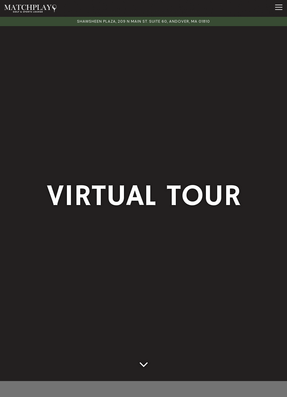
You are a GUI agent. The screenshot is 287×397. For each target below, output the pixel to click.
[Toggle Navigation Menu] (278, 7)
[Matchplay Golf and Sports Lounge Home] (30, 8)
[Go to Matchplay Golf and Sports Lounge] (143, 21)
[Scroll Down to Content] (143, 363)
